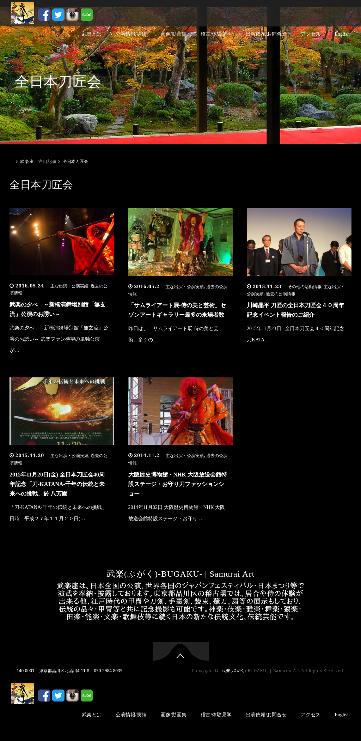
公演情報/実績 (131, 34)
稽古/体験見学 (216, 34)
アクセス (310, 34)
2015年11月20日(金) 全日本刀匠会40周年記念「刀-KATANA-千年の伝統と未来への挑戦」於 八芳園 (57, 484)
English (342, 34)
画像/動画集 (174, 34)
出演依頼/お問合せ (266, 34)
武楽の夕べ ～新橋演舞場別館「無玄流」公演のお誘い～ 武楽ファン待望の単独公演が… (59, 339)
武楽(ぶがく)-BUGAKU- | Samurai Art (180, 573)
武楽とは (92, 34)
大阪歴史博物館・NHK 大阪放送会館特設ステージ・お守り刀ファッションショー (177, 484)
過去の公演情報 (280, 293)
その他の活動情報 (305, 286)
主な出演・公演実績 (69, 286)
